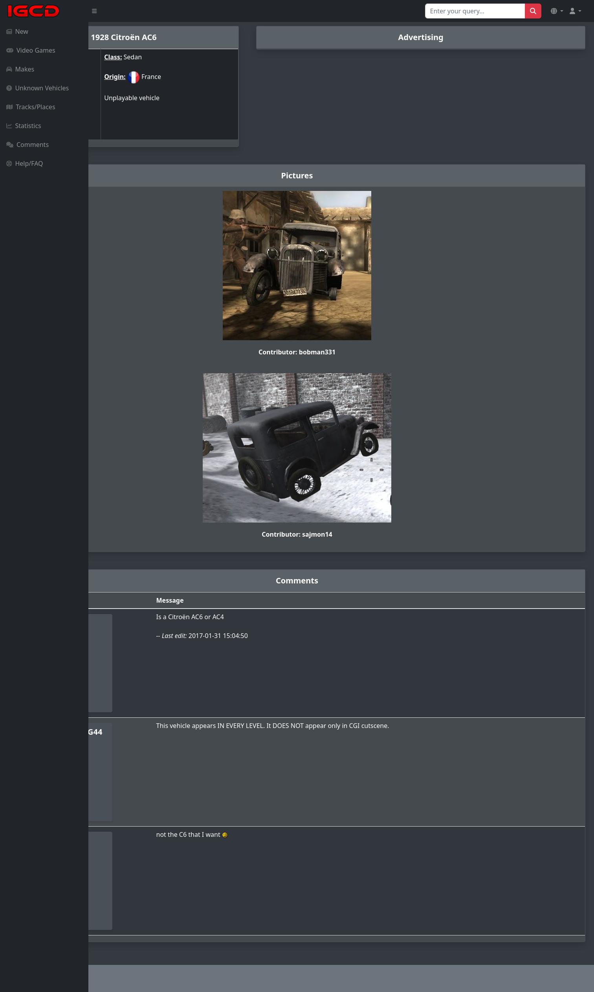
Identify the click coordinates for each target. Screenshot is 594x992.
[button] (557, 11)
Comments (27, 144)
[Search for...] (475, 11)
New (17, 31)
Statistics (23, 125)
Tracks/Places (30, 107)
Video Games (30, 50)
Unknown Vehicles (37, 88)
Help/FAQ (24, 163)
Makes (20, 69)
